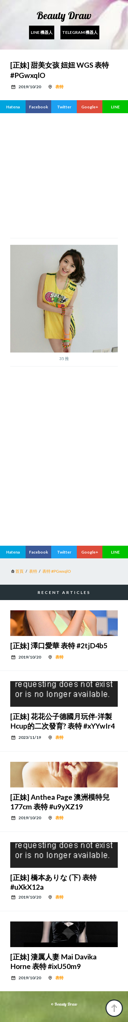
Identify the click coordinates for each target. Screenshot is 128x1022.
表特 (59, 86)
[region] (64, 174)
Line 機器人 (42, 32)
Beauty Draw (64, 15)
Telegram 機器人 (80, 32)
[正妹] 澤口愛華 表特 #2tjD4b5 (59, 645)
